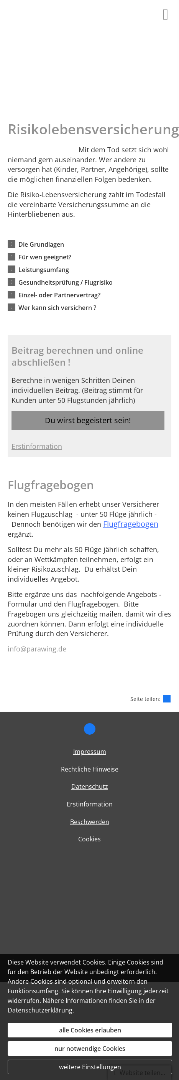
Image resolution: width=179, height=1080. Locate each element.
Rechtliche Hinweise (89, 769)
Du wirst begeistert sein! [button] (88, 420)
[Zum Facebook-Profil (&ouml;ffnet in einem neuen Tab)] (89, 729)
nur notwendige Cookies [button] (89, 1048)
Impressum (89, 751)
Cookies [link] (89, 839)
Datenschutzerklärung (40, 1010)
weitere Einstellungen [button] (90, 1067)
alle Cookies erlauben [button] (90, 1030)
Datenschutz (89, 786)
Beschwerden (89, 822)
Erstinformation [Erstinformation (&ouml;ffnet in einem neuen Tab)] (36, 446)
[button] (41, 244)
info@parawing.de (37, 648)
